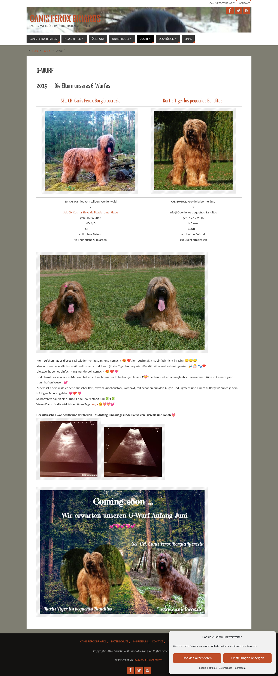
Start (35, 50)
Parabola (140, 660)
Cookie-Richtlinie (208, 667)
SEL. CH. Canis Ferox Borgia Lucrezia (90, 101)
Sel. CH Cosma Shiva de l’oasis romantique (90, 212)
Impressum (239, 667)
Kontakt (244, 3)
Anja (95, 404)
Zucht (47, 50)
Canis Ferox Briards (222, 3)
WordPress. (156, 660)
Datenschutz (225, 667)
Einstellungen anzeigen (247, 658)
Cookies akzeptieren (197, 658)
